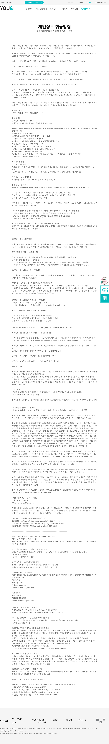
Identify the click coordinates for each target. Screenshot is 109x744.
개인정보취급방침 (38, 719)
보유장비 (53, 8)
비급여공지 (42, 722)
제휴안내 (68, 719)
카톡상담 (74, 8)
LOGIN (81, 2)
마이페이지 (71, 2)
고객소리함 (82, 719)
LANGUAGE (100, 2)
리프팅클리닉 (41, 8)
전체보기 (29, 8)
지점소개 (64, 8)
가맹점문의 (55, 719)
